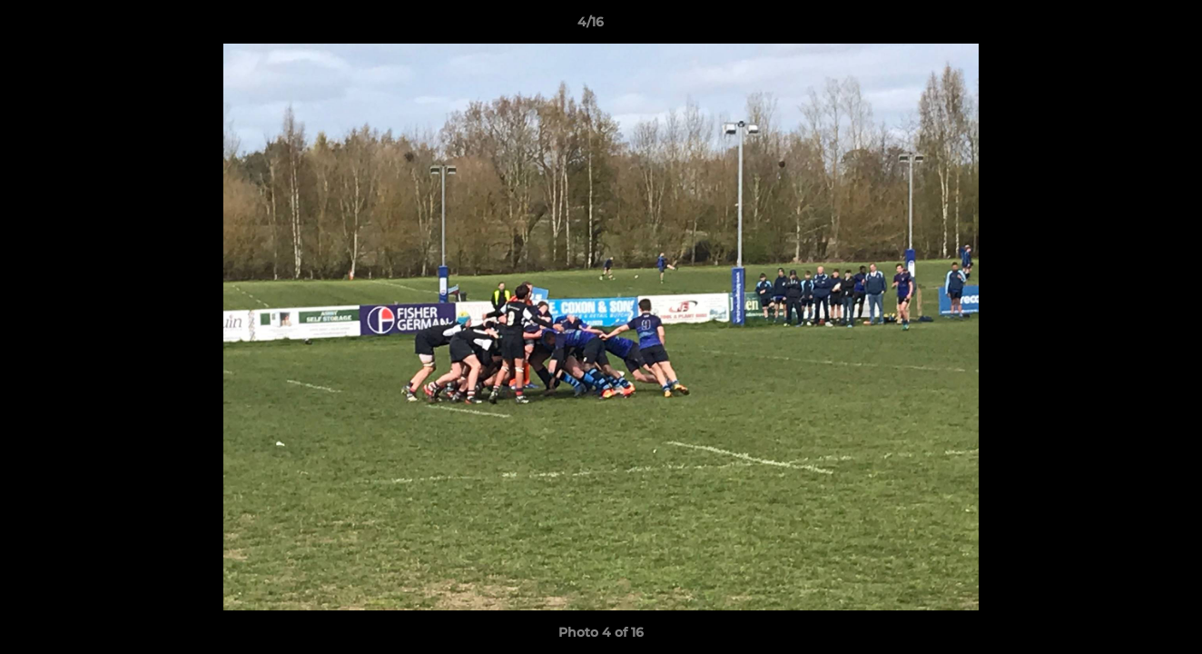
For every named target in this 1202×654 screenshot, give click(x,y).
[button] (1126, 26)
